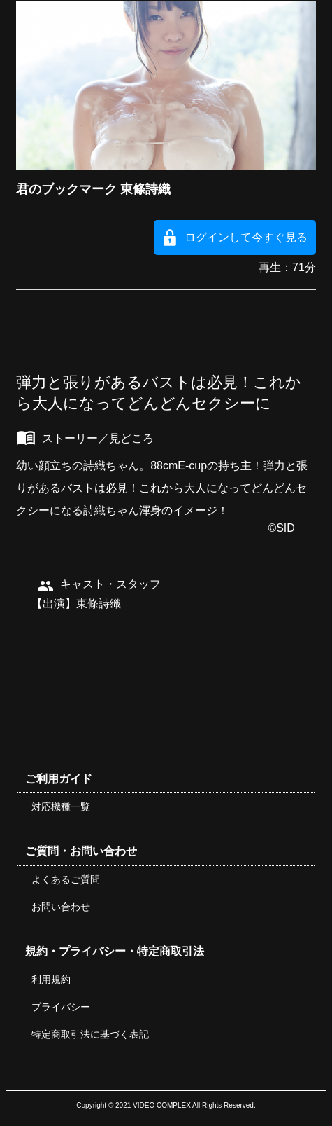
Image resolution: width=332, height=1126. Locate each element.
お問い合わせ (60, 906)
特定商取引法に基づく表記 (90, 1034)
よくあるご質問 (65, 879)
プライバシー (60, 1006)
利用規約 (51, 979)
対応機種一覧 (60, 806)
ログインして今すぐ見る (246, 237)
